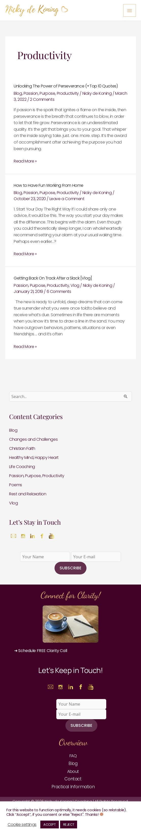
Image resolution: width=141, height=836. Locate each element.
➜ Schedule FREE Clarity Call (40, 651)
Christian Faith (22, 448)
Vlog (74, 285)
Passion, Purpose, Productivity (51, 93)
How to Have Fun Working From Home (48, 185)
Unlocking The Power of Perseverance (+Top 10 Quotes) (66, 86)
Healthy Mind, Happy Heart (34, 457)
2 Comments (42, 99)
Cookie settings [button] (22, 824)
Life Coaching (22, 467)
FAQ (73, 756)
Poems (15, 485)
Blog (18, 93)
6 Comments (59, 291)
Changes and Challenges (33, 439)
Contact (72, 779)
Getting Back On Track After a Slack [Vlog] (53, 278)
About (73, 771)
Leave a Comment (66, 199)
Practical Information (73, 787)
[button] (70, 651)
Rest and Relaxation (27, 494)
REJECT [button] (68, 824)
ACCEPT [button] (49, 824)
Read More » (25, 161)
